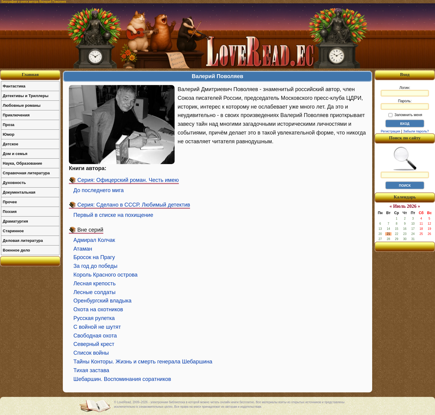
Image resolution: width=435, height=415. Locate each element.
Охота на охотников (98, 309)
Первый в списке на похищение (113, 215)
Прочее (10, 202)
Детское (10, 144)
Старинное (13, 231)
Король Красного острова (105, 275)
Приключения (16, 115)
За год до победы (95, 266)
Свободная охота (95, 336)
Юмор (8, 134)
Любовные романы (21, 105)
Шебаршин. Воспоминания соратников (122, 379)
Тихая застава (91, 370)
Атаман (82, 249)
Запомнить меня (405, 115)
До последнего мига (98, 190)
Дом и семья (15, 153)
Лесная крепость (94, 283)
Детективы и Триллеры (25, 95)
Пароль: (405, 104)
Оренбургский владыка (102, 301)
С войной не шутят (97, 327)
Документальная (19, 192)
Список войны (91, 353)
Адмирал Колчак (94, 240)
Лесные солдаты (94, 292)
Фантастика (14, 86)
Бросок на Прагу (94, 257)
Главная (30, 74)
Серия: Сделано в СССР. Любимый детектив (133, 205)
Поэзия (10, 211)
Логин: (405, 91)
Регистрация (390, 131)
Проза (8, 124)
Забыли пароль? (416, 131)
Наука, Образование (22, 163)
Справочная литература (26, 173)
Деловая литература (23, 240)
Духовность (14, 182)
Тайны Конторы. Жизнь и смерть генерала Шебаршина (142, 362)
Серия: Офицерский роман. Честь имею (128, 180)
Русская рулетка (94, 318)
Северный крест (93, 344)
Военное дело (16, 250)
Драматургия (15, 221)
